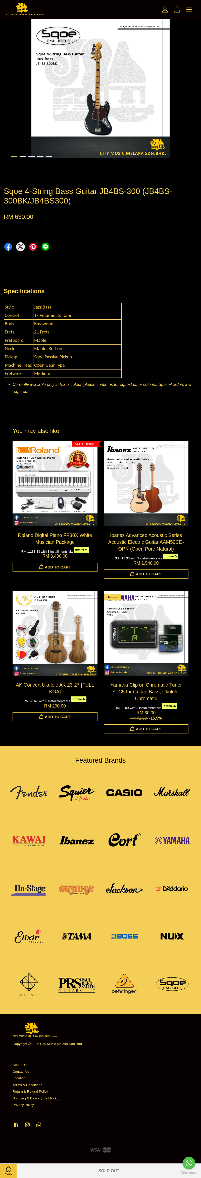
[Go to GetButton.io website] (189, 1172)
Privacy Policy (23, 1105)
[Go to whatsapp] (189, 1163)
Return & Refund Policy (30, 1091)
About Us (20, 1065)
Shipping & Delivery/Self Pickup (36, 1098)
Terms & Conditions (27, 1085)
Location (19, 1078)
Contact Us (21, 1071)
